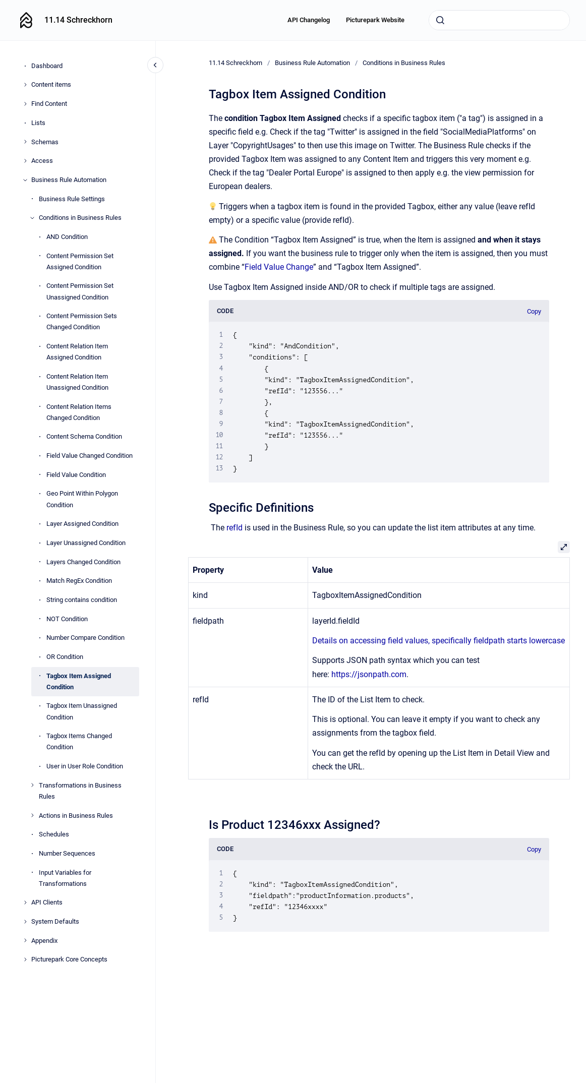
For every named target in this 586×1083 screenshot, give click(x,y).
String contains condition (81, 600)
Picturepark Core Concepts (69, 959)
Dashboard (47, 66)
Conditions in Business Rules (80, 217)
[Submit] (440, 20)
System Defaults (55, 921)
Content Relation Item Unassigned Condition (77, 382)
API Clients (47, 902)
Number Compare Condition (85, 637)
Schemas (44, 142)
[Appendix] (25, 940)
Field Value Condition (76, 474)
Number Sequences (67, 853)
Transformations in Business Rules (80, 790)
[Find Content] (25, 104)
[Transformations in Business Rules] (32, 785)
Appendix (44, 940)
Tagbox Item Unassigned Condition (81, 711)
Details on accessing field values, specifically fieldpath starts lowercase (438, 640)
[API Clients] (25, 902)
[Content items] (25, 85)
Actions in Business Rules (76, 815)
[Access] (25, 161)
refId (234, 527)
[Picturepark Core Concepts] (25, 959)
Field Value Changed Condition (89, 455)
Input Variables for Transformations (65, 878)
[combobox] (499, 20)
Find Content (49, 103)
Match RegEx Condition (79, 580)
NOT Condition (67, 619)
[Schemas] (25, 142)
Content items (51, 84)
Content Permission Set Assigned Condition (79, 261)
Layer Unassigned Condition (86, 543)
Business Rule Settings (72, 199)
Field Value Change (279, 267)
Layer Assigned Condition (82, 523)
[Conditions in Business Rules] (32, 218)
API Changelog (308, 20)
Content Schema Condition (84, 436)
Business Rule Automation (68, 180)
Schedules (54, 834)
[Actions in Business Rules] (32, 815)
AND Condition (67, 236)
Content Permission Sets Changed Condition (81, 321)
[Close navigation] (155, 65)
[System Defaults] (25, 922)
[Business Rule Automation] (25, 180)
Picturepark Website (375, 20)
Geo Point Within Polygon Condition (82, 499)
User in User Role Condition (84, 766)
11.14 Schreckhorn (78, 20)
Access (42, 160)
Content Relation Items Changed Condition (78, 412)
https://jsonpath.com (368, 674)
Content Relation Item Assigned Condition (77, 351)
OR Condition (64, 656)
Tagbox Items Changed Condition (79, 741)
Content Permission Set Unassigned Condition (79, 291)
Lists (38, 123)
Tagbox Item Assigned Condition (78, 681)
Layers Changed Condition (83, 562)
